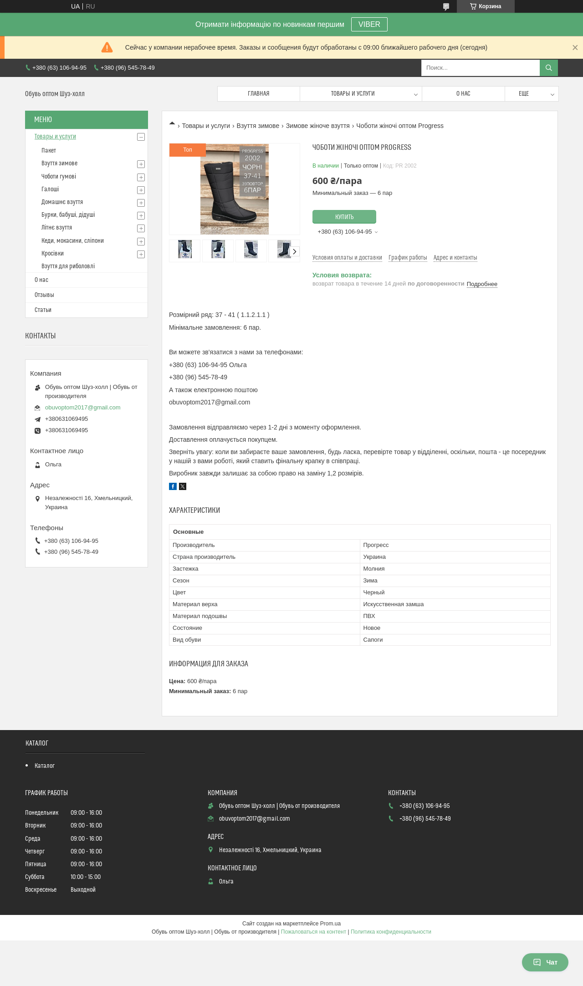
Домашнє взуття (62, 202)
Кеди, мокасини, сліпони (72, 241)
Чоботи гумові (58, 176)
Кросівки (52, 253)
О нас (463, 93)
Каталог (45, 766)
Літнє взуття (56, 227)
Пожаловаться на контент (313, 932)
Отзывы (44, 295)
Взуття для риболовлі (68, 266)
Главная (259, 93)
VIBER (369, 24)
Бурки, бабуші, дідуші (68, 215)
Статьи (43, 310)
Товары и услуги (353, 93)
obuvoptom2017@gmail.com (83, 407)
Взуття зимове (258, 125)
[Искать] (549, 68)
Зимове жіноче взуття (318, 125)
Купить (344, 217)
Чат (545, 962)
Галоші (50, 189)
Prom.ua (330, 923)
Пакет (48, 150)
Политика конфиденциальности (391, 932)
